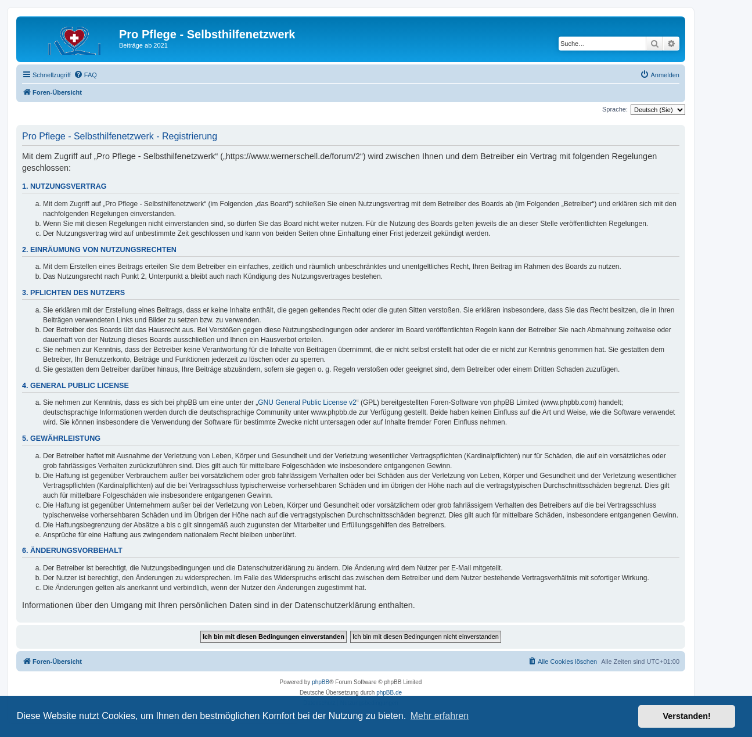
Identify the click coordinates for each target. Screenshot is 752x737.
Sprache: (615, 109)
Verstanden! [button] (687, 716)
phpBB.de (389, 692)
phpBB (320, 682)
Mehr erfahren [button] (440, 716)
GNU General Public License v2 (307, 402)
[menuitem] (85, 75)
